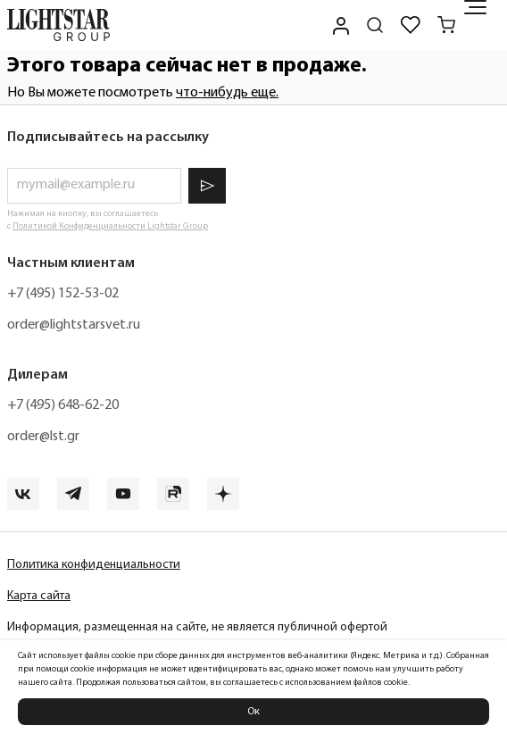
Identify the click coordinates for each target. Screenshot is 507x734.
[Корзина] (446, 25)
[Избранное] (410, 25)
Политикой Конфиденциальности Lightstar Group (110, 226)
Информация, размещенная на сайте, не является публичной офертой (197, 627)
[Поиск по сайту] (375, 25)
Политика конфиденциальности (93, 564)
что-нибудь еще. (227, 93)
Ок (253, 711)
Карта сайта (39, 596)
